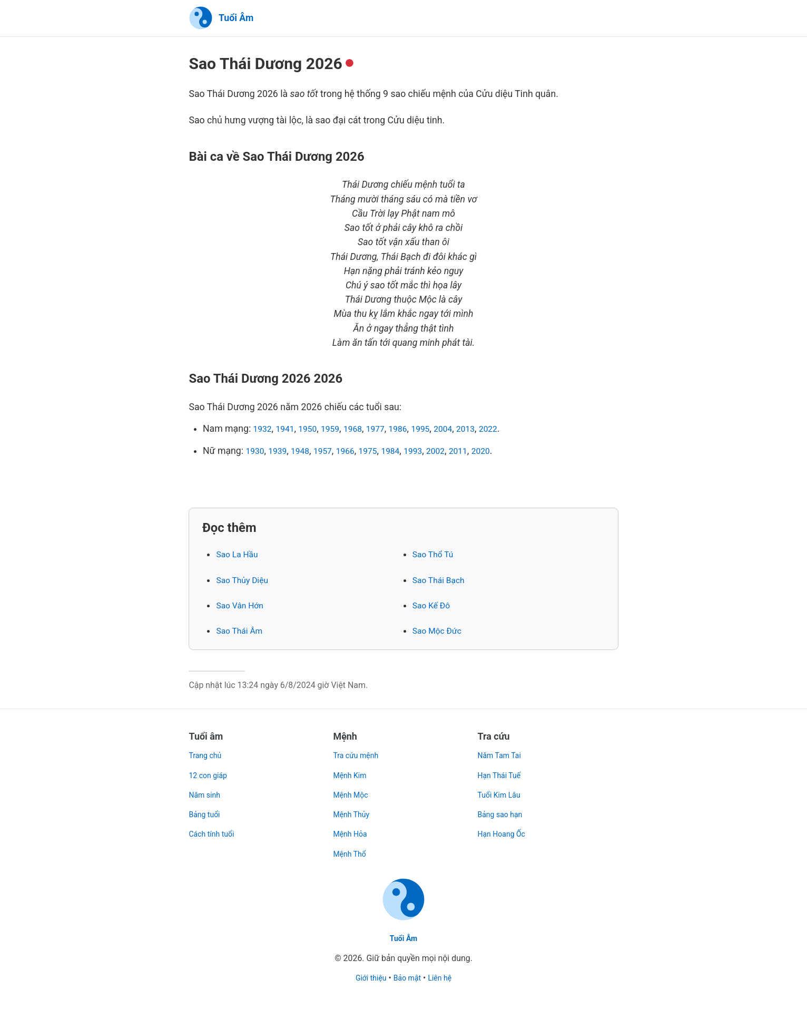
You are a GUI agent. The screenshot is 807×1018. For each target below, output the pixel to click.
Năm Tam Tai (502, 749)
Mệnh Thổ (351, 847)
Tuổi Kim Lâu (502, 788)
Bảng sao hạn (503, 808)
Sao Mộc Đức (440, 631)
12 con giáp (210, 769)
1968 (364, 429)
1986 (414, 429)
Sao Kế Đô (433, 606)
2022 (514, 429)
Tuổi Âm (403, 938)
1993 (431, 451)
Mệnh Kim (352, 769)
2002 (457, 451)
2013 (489, 429)
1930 (256, 451)
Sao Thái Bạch (442, 580)
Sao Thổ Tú (435, 555)
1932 (263, 429)
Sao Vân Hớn (243, 606)
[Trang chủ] (221, 18)
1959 (339, 429)
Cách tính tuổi (214, 828)
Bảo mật (407, 978)
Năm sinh (206, 788)
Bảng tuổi (206, 808)
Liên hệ (443, 978)
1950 (313, 429)
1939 (281, 451)
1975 (381, 451)
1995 (439, 429)
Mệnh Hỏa (352, 828)
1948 (306, 451)
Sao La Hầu (239, 555)
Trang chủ (207, 749)
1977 (389, 429)
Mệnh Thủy (353, 808)
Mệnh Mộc (352, 788)
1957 (331, 451)
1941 (288, 429)
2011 (482, 451)
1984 (406, 451)
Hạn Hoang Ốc (505, 828)
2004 (464, 429)
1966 (356, 451)
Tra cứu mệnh (358, 749)
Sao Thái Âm (242, 631)
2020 (507, 451)
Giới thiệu (367, 978)
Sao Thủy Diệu (245, 580)
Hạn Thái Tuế (502, 769)
